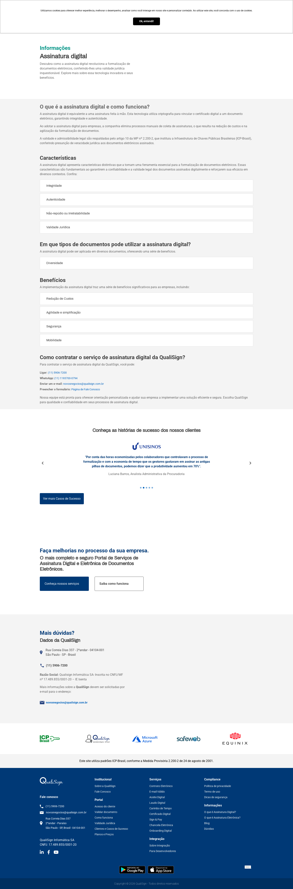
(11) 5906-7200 (57, 372)
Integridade (54, 185)
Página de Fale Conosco (85, 389)
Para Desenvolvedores (162, 851)
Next (250, 463)
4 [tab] (149, 487)
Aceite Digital (157, 797)
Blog (207, 823)
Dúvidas (209, 828)
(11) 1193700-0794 (65, 378)
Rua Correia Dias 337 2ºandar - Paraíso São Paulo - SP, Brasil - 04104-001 (65, 823)
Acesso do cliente (105, 806)
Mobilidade (54, 340)
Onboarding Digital (160, 830)
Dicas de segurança (215, 797)
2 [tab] (143, 487)
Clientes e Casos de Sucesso (111, 828)
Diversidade (54, 263)
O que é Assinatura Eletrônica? (222, 817)
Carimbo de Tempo (160, 808)
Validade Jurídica (58, 227)
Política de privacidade (217, 786)
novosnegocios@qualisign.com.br (83, 383)
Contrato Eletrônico (161, 786)
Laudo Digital (157, 802)
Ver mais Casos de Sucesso (62, 498)
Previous (43, 463)
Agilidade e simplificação (63, 312)
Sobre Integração (159, 845)
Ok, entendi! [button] (146, 21)
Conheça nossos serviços (62, 583)
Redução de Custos (59, 298)
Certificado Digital (160, 813)
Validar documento (106, 812)
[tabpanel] (146, 462)
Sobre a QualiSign (105, 786)
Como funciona (104, 817)
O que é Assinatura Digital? (220, 812)
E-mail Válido (157, 791)
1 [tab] (141, 487)
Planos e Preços (104, 834)
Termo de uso (212, 791)
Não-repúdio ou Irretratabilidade (68, 213)
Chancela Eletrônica (161, 825)
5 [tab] (152, 487)
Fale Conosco (103, 791)
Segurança (53, 326)
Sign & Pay (155, 819)
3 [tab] (146, 487)
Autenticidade (55, 199)
